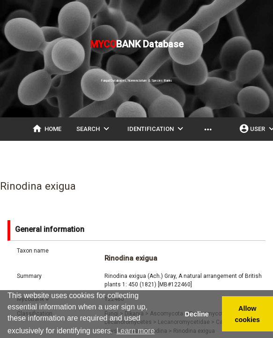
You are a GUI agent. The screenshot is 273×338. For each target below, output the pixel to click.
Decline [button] (196, 314)
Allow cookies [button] (247, 314)
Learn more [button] (136, 331)
